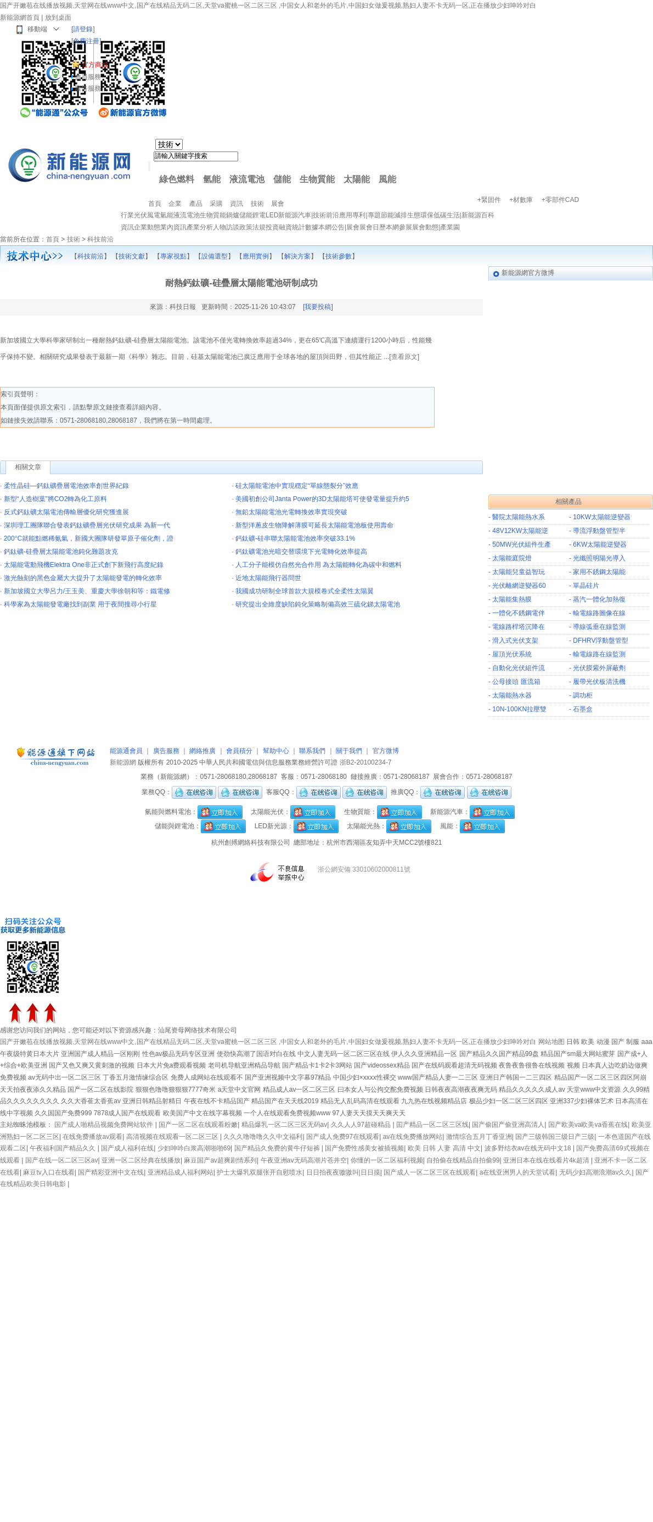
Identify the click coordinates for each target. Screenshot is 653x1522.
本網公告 (331, 227)
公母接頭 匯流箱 (516, 682)
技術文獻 (132, 256)
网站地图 (551, 1042)
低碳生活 (447, 215)
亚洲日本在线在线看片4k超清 (547, 1160)
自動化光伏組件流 (518, 668)
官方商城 (95, 65)
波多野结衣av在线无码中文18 (529, 1148)
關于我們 (349, 751)
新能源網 (123, 762)
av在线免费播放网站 (413, 1137)
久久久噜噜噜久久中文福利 (262, 1137)
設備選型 (214, 256)
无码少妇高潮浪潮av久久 (595, 1172)
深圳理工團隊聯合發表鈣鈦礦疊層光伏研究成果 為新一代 (87, 525)
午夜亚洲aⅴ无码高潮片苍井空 (304, 1160)
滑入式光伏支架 (515, 640)
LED (272, 215)
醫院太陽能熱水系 (518, 517)
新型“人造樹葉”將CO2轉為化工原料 (56, 499)
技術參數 (338, 256)
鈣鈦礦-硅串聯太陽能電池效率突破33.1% (295, 538)
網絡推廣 (202, 751)
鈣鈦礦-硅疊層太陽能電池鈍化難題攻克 (61, 551)
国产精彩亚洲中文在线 (111, 1172)
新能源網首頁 (20, 17)
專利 (358, 215)
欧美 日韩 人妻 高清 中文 (444, 1148)
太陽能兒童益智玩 (518, 572)
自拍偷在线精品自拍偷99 (462, 1160)
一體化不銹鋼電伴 (518, 613)
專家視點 (173, 256)
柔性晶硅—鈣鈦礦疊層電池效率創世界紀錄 (66, 486)
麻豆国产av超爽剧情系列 (220, 1160)
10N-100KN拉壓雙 (519, 709)
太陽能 (357, 179)
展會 (352, 227)
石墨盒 (583, 709)
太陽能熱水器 (512, 695)
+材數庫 (521, 200)
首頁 (52, 239)
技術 (319, 215)
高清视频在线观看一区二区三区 (173, 1137)
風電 (153, 215)
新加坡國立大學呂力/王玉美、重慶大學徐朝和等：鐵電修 (87, 591)
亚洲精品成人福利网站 (180, 1172)
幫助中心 (276, 751)
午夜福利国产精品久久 (63, 1148)
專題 (374, 215)
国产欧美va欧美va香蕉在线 (588, 1124)
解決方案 (297, 256)
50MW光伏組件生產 (521, 544)
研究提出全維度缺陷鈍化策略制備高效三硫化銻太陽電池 (317, 604)
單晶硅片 (586, 585)
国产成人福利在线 (127, 1148)
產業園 (450, 227)
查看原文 (404, 357)
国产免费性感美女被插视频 (364, 1148)
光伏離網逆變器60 (518, 585)
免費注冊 (86, 41)
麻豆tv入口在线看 (48, 1172)
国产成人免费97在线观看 (342, 1137)
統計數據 (305, 227)
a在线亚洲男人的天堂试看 (518, 1172)
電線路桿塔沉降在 (518, 627)
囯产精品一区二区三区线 (432, 1124)
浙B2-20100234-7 (366, 762)
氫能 (212, 179)
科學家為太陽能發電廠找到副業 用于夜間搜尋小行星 (80, 604)
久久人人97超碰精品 (362, 1124)
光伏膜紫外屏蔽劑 (599, 668)
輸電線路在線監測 (599, 654)
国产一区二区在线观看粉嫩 (198, 1124)
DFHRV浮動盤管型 (600, 640)
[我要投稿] (318, 307)
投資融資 (279, 227)
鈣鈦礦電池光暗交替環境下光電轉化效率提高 (301, 551)
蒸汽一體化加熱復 (599, 599)
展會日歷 (372, 227)
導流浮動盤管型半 (599, 531)
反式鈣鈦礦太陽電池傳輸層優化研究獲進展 (66, 512)
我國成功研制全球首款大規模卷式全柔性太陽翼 (304, 591)
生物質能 (317, 179)
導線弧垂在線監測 (599, 627)
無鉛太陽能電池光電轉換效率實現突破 (291, 512)
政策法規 (252, 227)
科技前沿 (100, 239)
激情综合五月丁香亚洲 (479, 1137)
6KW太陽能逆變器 (600, 544)
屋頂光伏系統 (512, 654)
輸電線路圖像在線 (599, 613)
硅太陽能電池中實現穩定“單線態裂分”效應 (296, 486)
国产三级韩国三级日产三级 (554, 1137)
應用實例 (256, 256)
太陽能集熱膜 (512, 599)
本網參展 (399, 227)
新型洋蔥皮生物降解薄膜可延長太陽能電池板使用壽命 (314, 525)
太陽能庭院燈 (512, 558)
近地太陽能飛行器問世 (268, 578)
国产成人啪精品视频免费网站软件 (104, 1124)
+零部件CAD (560, 200)
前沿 (332, 215)
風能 (387, 179)
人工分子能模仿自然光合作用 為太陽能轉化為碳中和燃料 (318, 565)
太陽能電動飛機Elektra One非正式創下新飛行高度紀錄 (84, 565)
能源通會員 (126, 751)
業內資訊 (173, 227)
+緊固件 (489, 200)
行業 (127, 215)
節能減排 (394, 215)
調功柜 (583, 695)
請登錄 (83, 29)
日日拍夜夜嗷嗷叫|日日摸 (343, 1172)
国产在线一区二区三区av (61, 1160)
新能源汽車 (294, 215)
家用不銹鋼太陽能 (599, 572)
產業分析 (200, 227)
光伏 (140, 215)
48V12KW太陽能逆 (520, 531)
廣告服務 (88, 88)
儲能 (282, 179)
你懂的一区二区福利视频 (387, 1160)
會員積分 (239, 751)
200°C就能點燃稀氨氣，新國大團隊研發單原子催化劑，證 (89, 538)
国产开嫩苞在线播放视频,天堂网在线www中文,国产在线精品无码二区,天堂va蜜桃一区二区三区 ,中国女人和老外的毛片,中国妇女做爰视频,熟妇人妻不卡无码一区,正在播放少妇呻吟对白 (268, 5)
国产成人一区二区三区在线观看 (430, 1172)
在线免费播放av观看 (92, 1137)
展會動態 (425, 227)
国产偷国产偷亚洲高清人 (508, 1124)
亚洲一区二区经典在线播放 (141, 1160)
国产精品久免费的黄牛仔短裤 (278, 1148)
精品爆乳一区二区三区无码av (284, 1124)
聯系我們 (312, 751)
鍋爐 (232, 215)
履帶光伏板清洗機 (599, 682)
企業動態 (147, 227)
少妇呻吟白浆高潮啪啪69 (193, 1148)
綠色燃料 (176, 179)
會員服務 (88, 77)
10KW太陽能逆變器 (602, 517)
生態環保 (420, 215)
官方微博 (386, 751)
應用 (345, 215)
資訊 (127, 227)
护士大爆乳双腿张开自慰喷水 (259, 1172)
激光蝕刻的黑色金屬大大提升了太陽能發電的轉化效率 (83, 578)
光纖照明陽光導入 (599, 558)
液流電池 (246, 179)
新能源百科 (477, 215)
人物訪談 (226, 227)
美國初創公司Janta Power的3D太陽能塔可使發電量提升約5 (322, 499)
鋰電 (259, 215)
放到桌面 (58, 17)
